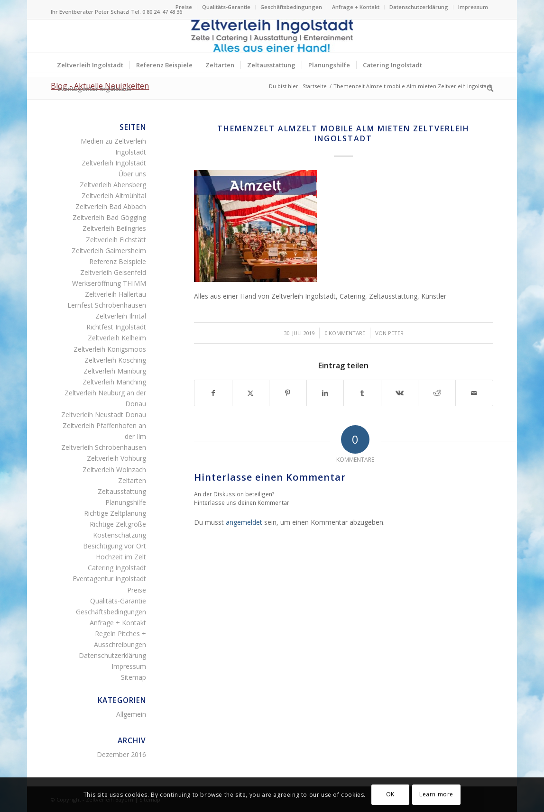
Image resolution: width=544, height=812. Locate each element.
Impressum (473, 6)
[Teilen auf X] (250, 393)
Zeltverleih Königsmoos (110, 349)
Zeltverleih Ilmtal (120, 315)
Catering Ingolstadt (117, 567)
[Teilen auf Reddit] (436, 393)
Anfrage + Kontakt (355, 6)
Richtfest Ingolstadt (116, 326)
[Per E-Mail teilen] (474, 393)
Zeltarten (132, 480)
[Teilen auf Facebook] (213, 393)
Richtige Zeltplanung (115, 513)
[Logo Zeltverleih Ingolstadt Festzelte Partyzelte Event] (272, 36)
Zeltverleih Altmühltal (114, 195)
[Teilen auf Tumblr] (362, 393)
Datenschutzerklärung (418, 6)
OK (390, 794)
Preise (183, 6)
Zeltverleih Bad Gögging (109, 217)
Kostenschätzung (119, 534)
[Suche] (487, 88)
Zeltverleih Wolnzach (114, 469)
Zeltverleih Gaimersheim (109, 250)
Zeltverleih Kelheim (117, 337)
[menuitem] (184, 7)
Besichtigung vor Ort (114, 545)
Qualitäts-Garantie (226, 6)
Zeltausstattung (122, 491)
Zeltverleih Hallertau (115, 294)
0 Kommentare (344, 333)
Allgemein (131, 714)
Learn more (436, 794)
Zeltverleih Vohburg (116, 458)
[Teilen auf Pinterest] (287, 393)
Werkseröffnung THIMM (109, 283)
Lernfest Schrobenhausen (106, 305)
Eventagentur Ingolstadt (109, 578)
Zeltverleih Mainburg (114, 370)
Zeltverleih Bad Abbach (110, 206)
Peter (396, 333)
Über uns (132, 173)
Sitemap (133, 677)
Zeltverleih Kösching (115, 360)
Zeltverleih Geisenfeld (113, 272)
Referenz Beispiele (117, 261)
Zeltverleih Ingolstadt (114, 162)
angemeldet (244, 522)
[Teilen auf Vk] (399, 393)
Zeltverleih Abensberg (113, 184)
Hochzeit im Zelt (121, 556)
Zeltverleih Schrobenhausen (103, 447)
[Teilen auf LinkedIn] (325, 393)
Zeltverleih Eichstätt (116, 239)
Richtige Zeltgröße (118, 524)
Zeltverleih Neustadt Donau (103, 414)
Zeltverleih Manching (114, 381)
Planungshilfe (125, 502)
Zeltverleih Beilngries (114, 228)
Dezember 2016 (121, 754)
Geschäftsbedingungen (291, 6)
